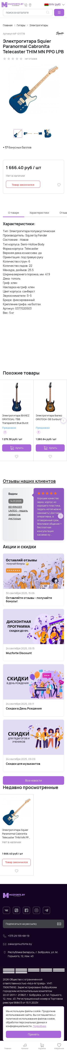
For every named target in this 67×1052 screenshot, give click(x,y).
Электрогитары (38, 25)
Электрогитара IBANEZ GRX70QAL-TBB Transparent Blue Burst (15, 419)
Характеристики (39, 212)
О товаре (13, 212)
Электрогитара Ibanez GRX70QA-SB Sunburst (49, 417)
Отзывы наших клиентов (29, 481)
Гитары (21, 25)
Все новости (33, 780)
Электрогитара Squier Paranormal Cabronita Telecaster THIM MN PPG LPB (16, 833)
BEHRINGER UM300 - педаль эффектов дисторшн (18, 509)
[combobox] (28, 12)
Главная (8, 25)
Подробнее (39, 1026)
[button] (59, 12)
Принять (33, 1034)
